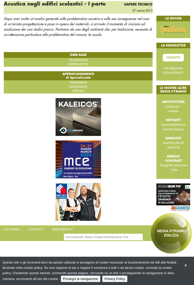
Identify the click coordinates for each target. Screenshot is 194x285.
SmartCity (173, 147)
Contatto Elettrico (173, 129)
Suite (175, 169)
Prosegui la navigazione (80, 279)
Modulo (173, 111)
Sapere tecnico (138, 4)
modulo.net (172, 106)
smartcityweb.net (173, 142)
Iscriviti (173, 57)
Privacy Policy (115, 279)
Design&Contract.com (173, 165)
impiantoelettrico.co (173, 124)
